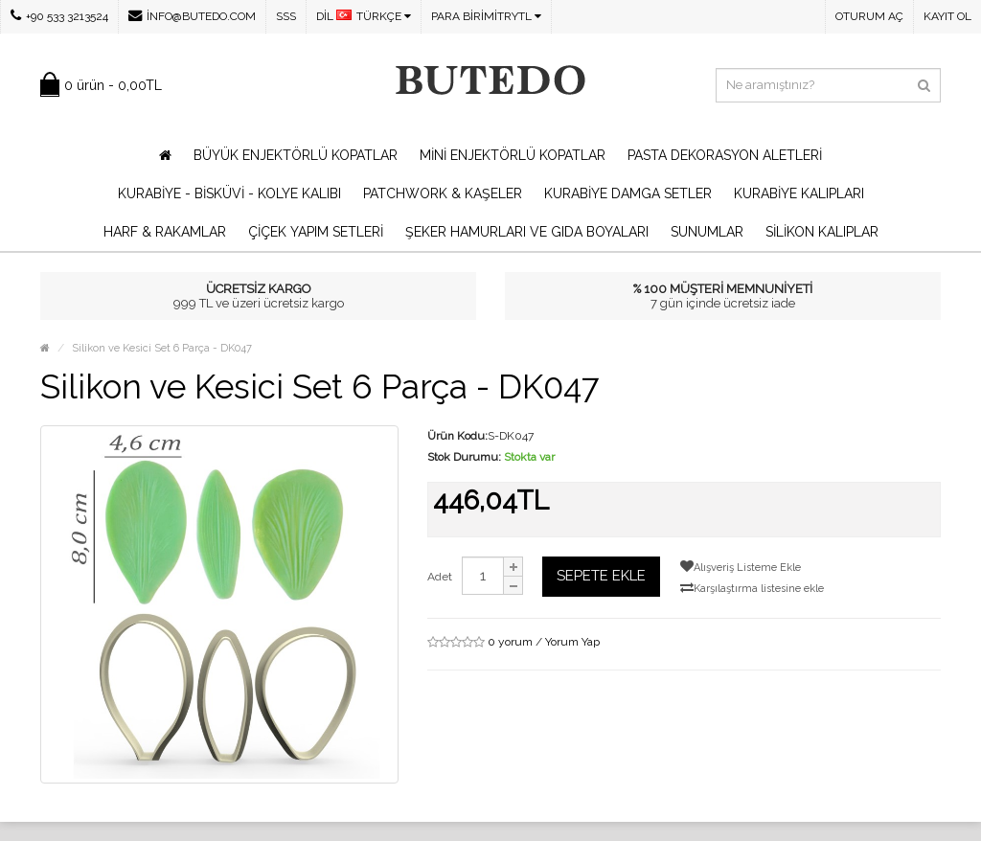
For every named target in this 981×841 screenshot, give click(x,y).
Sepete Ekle (601, 575)
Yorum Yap (572, 641)
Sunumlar (707, 231)
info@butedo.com (192, 16)
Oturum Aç (869, 16)
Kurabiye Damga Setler (628, 193)
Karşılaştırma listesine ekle (752, 587)
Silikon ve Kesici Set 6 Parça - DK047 (162, 348)
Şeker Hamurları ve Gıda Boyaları (527, 231)
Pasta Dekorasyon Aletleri (724, 155)
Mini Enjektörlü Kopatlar (512, 155)
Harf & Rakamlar (164, 231)
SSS (286, 16)
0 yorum (510, 641)
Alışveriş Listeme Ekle (740, 566)
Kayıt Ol (947, 16)
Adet (439, 576)
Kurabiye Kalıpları (799, 193)
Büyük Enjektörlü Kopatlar (296, 155)
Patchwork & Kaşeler (442, 193)
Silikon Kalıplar (821, 231)
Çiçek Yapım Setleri (315, 231)
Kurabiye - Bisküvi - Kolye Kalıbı (229, 193)
